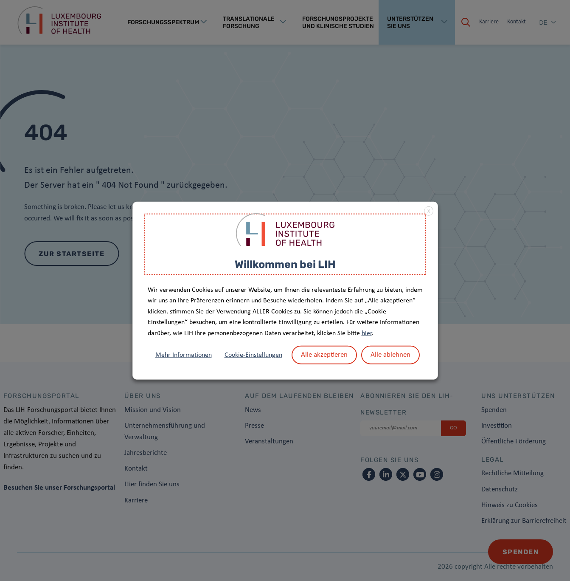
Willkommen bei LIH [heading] (285, 264)
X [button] (428, 211)
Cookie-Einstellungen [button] (253, 354)
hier (367, 333)
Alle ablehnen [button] (390, 354)
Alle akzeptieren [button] (324, 354)
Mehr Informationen (183, 354)
